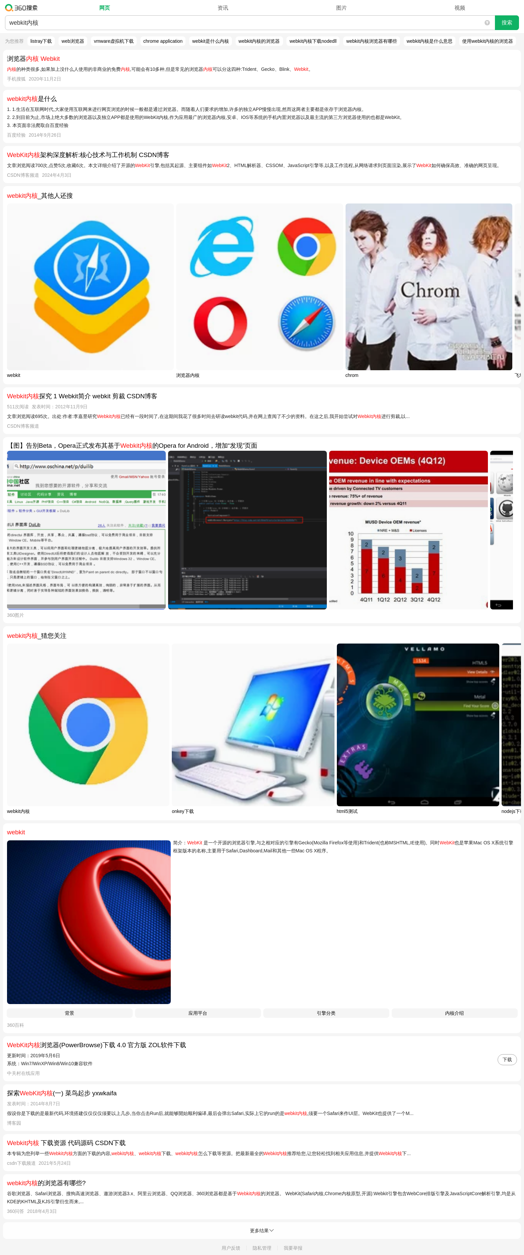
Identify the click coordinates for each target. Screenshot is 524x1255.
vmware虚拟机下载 (114, 41)
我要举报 (293, 1248)
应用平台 (197, 1013)
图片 (341, 8)
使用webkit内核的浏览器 (487, 41)
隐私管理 (262, 1248)
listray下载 (41, 41)
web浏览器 (72, 41)
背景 (69, 1013)
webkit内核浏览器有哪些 (371, 41)
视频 (459, 8)
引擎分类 (326, 1013)
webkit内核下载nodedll (313, 41)
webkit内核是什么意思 (430, 41)
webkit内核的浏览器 (259, 41)
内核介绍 (454, 1013)
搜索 (507, 22)
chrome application (163, 41)
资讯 (223, 8)
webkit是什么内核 (210, 41)
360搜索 (23, 7)
